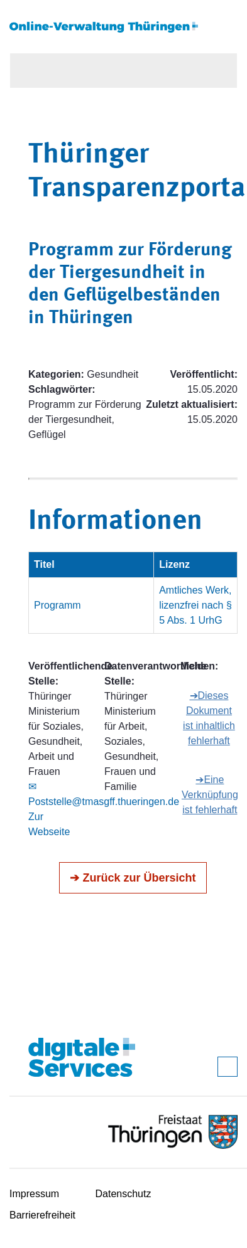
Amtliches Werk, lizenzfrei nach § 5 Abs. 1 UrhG (195, 605)
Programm (57, 605)
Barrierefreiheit (42, 1215)
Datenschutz (123, 1193)
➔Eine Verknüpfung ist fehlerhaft (210, 794)
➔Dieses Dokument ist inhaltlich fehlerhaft (209, 718)
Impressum (34, 1193)
